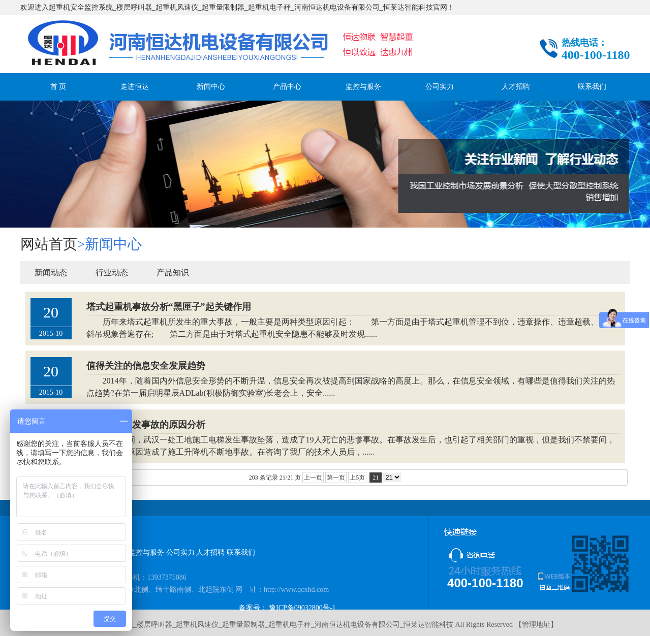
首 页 (58, 86)
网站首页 (48, 244)
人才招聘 (516, 86)
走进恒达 (134, 86)
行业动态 (112, 272)
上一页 (313, 477)
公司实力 (439, 86)
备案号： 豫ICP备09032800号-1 (287, 608)
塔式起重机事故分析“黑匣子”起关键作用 (168, 307)
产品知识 (173, 272)
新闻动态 (51, 272)
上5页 (357, 477)
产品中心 (287, 86)
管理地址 (536, 624)
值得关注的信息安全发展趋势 (145, 366)
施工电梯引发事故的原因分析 (145, 425)
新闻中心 (211, 86)
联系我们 (592, 86)
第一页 (336, 477)
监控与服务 (363, 86)
